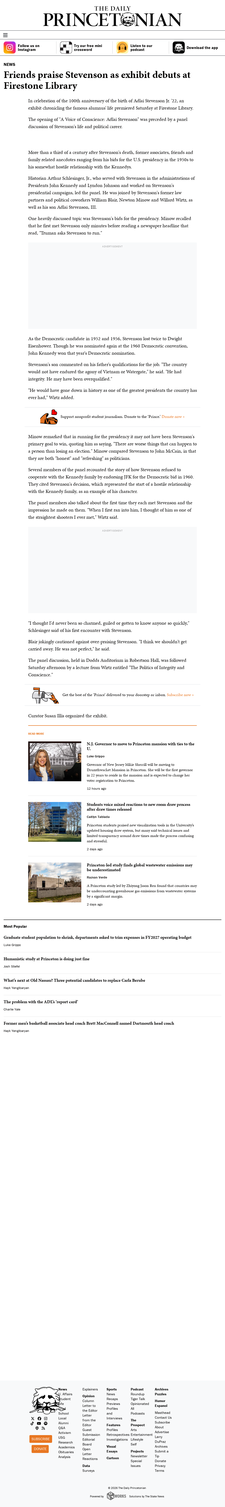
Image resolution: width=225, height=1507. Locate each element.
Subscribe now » (180, 695)
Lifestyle (137, 1439)
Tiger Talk (138, 1398)
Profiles (112, 1429)
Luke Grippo (12, 945)
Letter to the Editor (89, 1408)
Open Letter (87, 1451)
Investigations (117, 1439)
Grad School (63, 1411)
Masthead (162, 1412)
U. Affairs (65, 1394)
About (159, 1427)
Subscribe (41, 1439)
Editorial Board (88, 1441)
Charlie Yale (12, 1009)
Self (134, 1444)
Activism (64, 1432)
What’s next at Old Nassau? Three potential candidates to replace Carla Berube (74, 980)
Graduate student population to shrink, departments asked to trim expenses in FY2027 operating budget (97, 937)
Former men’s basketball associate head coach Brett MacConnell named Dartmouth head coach (89, 1023)
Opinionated (140, 1403)
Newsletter (139, 1456)
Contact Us (163, 1417)
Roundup (137, 1394)
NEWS (9, 64)
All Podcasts (138, 1411)
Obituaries (66, 1452)
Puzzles (160, 1394)
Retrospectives (118, 1434)
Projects (137, 1451)
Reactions (90, 1458)
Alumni (63, 1423)
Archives (161, 1389)
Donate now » (173, 416)
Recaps (112, 1398)
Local (62, 1418)
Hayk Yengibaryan (16, 988)
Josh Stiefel (12, 966)
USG (61, 1437)
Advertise (162, 1432)
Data (86, 1465)
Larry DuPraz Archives (161, 1441)
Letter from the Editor (89, 1420)
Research (65, 1442)
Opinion (88, 1396)
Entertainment (142, 1434)
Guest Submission (91, 1432)
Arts (134, 1429)
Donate (40, 1448)
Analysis (64, 1456)
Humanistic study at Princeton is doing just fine (46, 959)
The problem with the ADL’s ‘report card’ (41, 1002)
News (62, 1389)
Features (113, 1425)
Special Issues (136, 1463)
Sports (112, 1389)
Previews (113, 1403)
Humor (160, 1400)
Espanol (161, 1405)
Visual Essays (112, 1448)
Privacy (160, 1465)
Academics (66, 1447)
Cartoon (113, 1458)
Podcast (137, 1389)
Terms (159, 1470)
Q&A (61, 1427)
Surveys (88, 1470)
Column (88, 1400)
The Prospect (138, 1422)
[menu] (219, 35)
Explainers (90, 1389)
